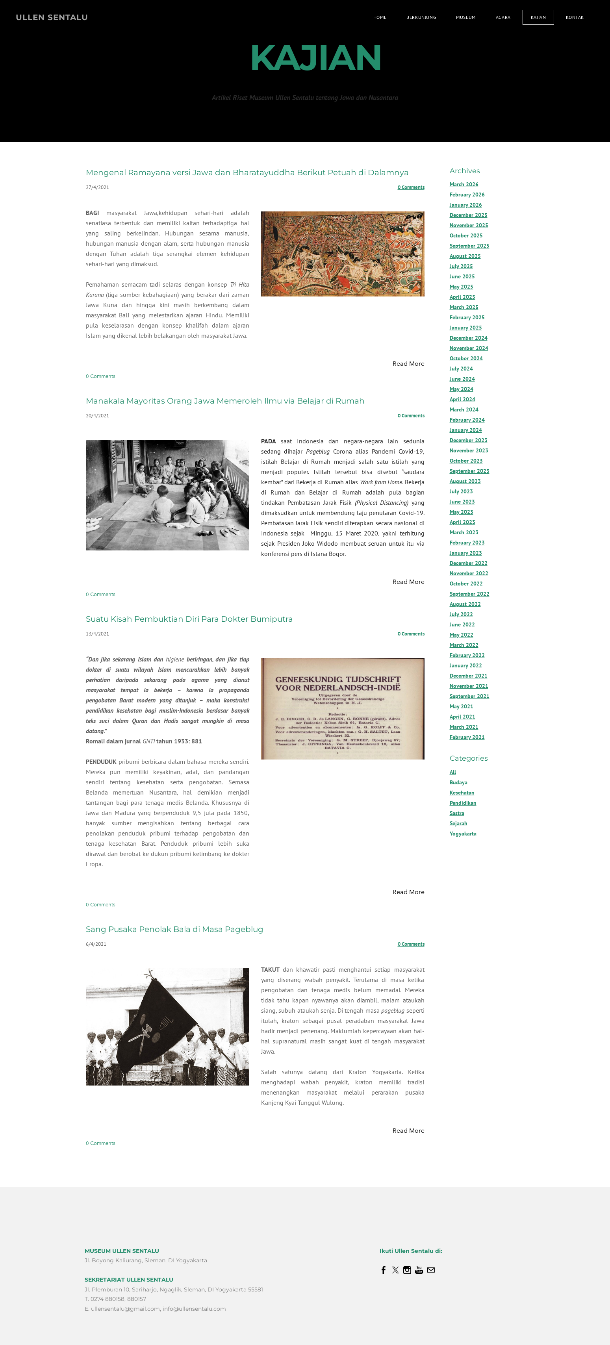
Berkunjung (421, 17)
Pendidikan (463, 802)
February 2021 (467, 737)
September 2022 (469, 593)
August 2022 (465, 604)
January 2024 (466, 430)
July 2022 (461, 614)
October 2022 (466, 583)
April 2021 (462, 716)
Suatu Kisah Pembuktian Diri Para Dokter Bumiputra (189, 619)
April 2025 (462, 296)
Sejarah (458, 823)
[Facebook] (384, 1270)
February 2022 (467, 655)
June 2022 (462, 624)
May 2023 (461, 511)
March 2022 (464, 644)
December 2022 (469, 563)
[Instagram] (407, 1270)
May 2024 (461, 389)
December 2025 (469, 215)
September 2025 (469, 245)
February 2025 (467, 317)
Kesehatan (462, 792)
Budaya (458, 782)
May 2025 (461, 286)
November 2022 (469, 573)
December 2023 (469, 440)
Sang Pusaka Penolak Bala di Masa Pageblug (174, 929)
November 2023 (469, 450)
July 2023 (461, 491)
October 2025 (466, 235)
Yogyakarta (463, 833)
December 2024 (469, 337)
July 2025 (461, 266)
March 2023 (464, 532)
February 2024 (467, 419)
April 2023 (462, 522)
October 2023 (466, 460)
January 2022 (466, 665)
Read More (409, 363)
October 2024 (466, 358)
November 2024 (469, 348)
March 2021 (464, 726)
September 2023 (469, 470)
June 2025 (462, 276)
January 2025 (466, 327)
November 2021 (469, 685)
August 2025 (465, 255)
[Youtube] (419, 1270)
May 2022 (461, 634)
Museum (466, 17)
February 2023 (467, 542)
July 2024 (461, 368)
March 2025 (464, 307)
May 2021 (461, 706)
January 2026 (466, 204)
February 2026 (467, 194)
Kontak (575, 17)
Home (379, 17)
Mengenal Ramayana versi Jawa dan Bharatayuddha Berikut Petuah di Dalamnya (247, 172)
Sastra (457, 813)
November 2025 (469, 225)
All (453, 772)
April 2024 (462, 399)
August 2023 (465, 481)
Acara (503, 17)
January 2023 (466, 552)
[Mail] (431, 1270)
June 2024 (462, 378)
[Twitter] (395, 1270)
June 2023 (462, 501)
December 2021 (469, 675)
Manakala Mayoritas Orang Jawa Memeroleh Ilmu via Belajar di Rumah (225, 401)
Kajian (538, 17)
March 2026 (464, 184)
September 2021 (469, 696)
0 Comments (411, 187)
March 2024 (464, 409)
